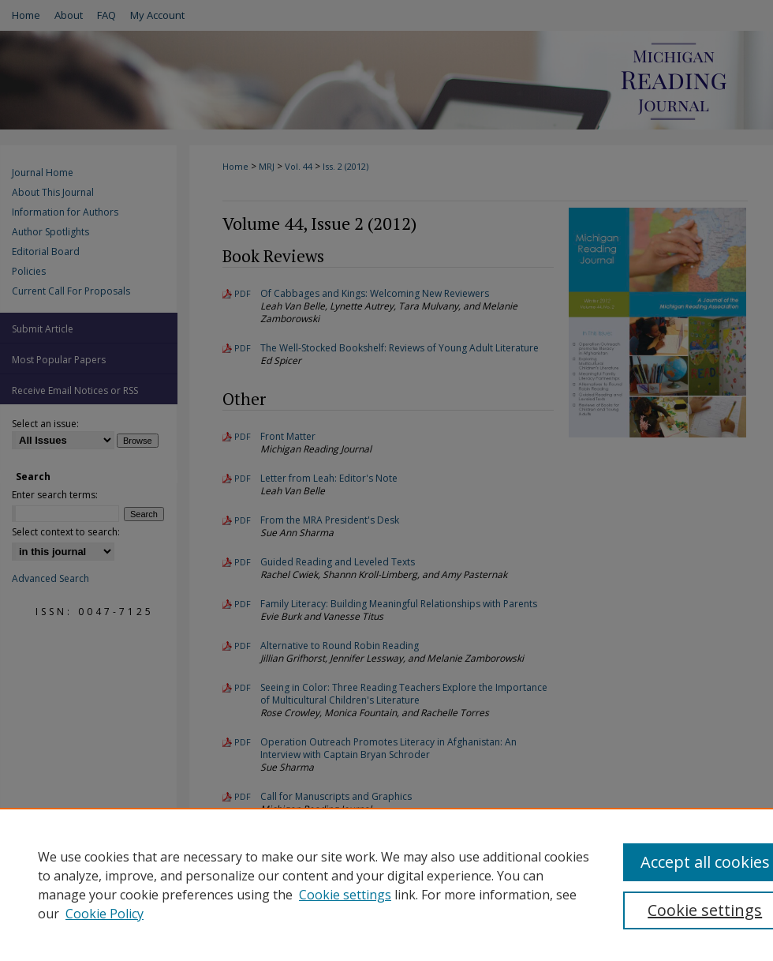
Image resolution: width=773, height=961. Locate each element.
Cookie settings (345, 894)
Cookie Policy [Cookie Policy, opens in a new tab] (104, 913)
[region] (386, 884)
